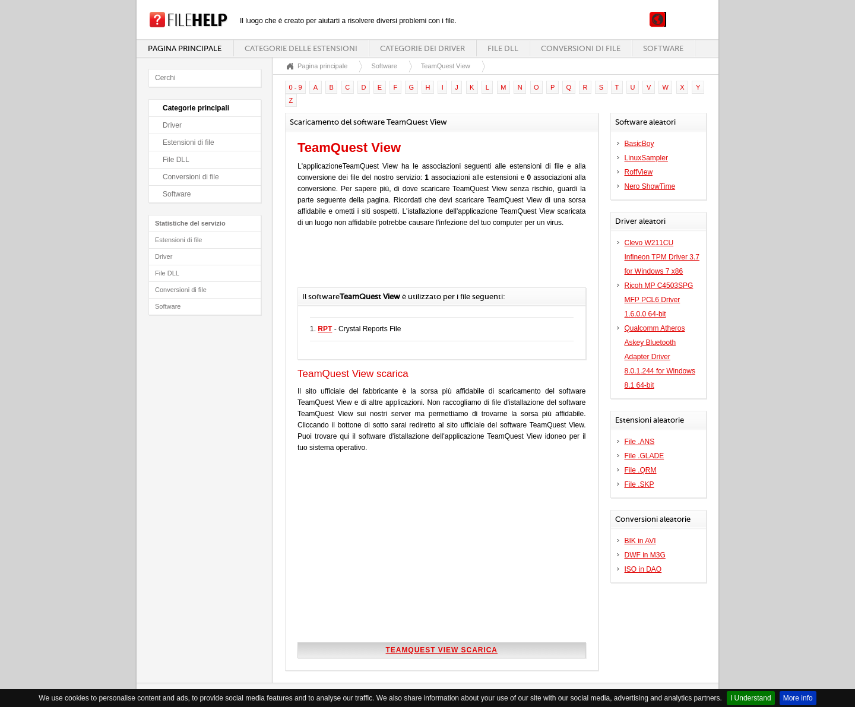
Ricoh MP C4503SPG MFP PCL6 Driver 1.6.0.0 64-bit (659, 299)
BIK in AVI (640, 541)
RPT (325, 329)
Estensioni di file (188, 142)
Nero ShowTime (650, 186)
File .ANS (640, 441)
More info (798, 698)
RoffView (639, 172)
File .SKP (639, 484)
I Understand (750, 698)
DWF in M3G (645, 555)
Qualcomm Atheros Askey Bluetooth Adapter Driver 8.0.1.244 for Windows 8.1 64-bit (660, 356)
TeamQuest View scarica (442, 650)
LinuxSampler (646, 158)
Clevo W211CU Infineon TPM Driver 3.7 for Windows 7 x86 (662, 257)
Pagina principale (184, 48)
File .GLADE (644, 456)
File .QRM (641, 470)
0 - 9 (295, 87)
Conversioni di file (580, 48)
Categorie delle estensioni (301, 48)
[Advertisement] (436, 263)
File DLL (502, 48)
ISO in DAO (643, 569)
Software (663, 48)
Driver (172, 125)
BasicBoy (639, 144)
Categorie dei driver (422, 48)
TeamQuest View (445, 65)
